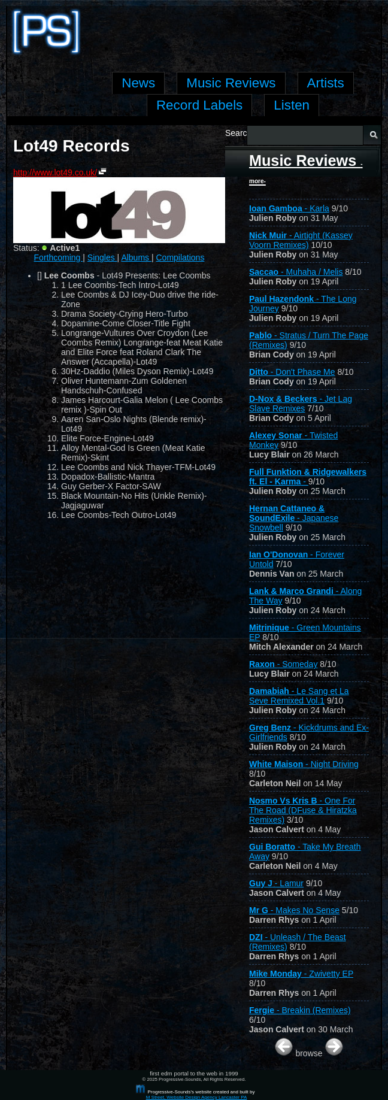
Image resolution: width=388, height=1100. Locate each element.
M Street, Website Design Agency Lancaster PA (196, 1097)
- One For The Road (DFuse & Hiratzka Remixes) (303, 810)
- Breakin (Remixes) (300, 1010)
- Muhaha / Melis (295, 272)
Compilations (180, 257)
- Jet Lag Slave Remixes (300, 403)
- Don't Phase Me (292, 372)
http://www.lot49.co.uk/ (55, 172)
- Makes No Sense (294, 910)
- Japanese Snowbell (293, 518)
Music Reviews (306, 168)
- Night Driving (304, 764)
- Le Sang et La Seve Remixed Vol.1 (299, 695)
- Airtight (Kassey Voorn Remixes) (301, 240)
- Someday (283, 664)
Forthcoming (58, 257)
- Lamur (276, 883)
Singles (102, 257)
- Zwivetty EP (301, 973)
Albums (136, 257)
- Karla (289, 208)
